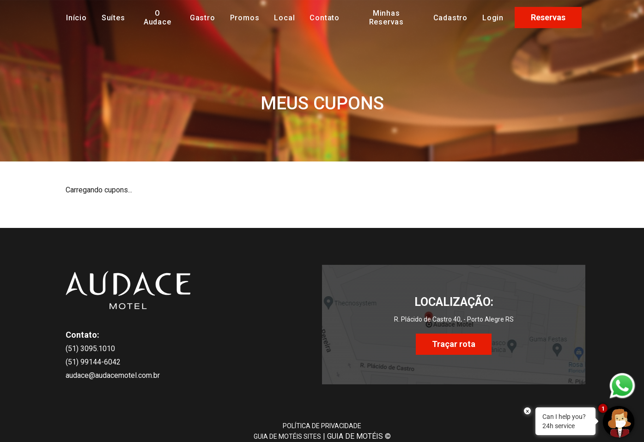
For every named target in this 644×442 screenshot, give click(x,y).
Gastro (202, 17)
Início (76, 17)
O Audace (157, 17)
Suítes (113, 17)
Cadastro (450, 17)
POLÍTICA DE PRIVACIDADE (322, 426)
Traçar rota (453, 344)
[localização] (454, 314)
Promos (245, 17)
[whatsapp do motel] (622, 386)
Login (493, 17)
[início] (128, 289)
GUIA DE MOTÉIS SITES (287, 436)
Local (284, 17)
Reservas (548, 17)
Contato (325, 17)
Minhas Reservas (386, 17)
